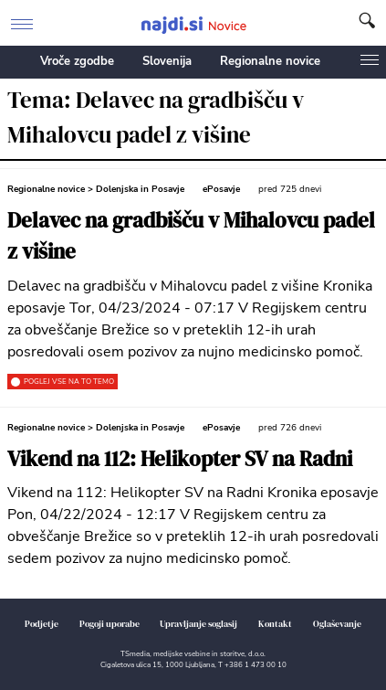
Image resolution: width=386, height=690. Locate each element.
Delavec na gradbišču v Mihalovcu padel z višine (191, 236)
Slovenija (167, 61)
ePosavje (221, 189)
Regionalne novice (270, 61)
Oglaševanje (337, 624)
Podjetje (41, 624)
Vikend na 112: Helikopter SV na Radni (179, 459)
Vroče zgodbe (77, 61)
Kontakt (275, 624)
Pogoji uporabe (109, 624)
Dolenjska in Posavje (140, 189)
